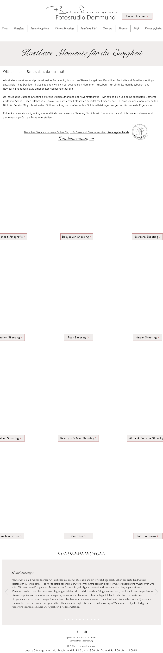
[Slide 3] (72, 619)
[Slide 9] (94, 619)
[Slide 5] (80, 619)
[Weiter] (156, 592)
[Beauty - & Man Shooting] (78, 438)
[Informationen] (148, 536)
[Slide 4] (76, 619)
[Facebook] (77, 631)
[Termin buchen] (137, 16)
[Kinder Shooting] (147, 337)
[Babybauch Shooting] (76, 236)
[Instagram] (85, 631)
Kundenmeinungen (76, 138)
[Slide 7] (87, 619)
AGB (93, 637)
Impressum (70, 637)
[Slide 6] (83, 619)
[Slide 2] (68, 619)
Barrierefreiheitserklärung (81, 640)
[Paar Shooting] (78, 337)
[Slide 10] (98, 619)
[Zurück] (6, 592)
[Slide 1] (65, 619)
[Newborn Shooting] (147, 236)
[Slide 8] (91, 619)
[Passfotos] (78, 536)
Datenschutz (83, 637)
